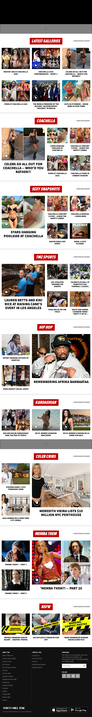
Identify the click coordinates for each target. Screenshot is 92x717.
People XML (6, 694)
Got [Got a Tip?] (7, 9)
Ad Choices (6, 664)
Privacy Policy (83, 659)
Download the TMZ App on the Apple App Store (60, 710)
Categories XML (7, 685)
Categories (6, 682)
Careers (34, 661)
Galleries (5, 688)
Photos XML (6, 697)
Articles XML (6, 673)
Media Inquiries (37, 667)
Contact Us (36, 655)
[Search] (89, 14)
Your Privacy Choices (9, 667)
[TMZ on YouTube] (73, 676)
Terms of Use (6, 661)
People (4, 691)
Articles (5, 670)
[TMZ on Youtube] (13, 3)
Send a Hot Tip (37, 658)
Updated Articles (7, 676)
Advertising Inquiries (39, 664)
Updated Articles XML (9, 679)
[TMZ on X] (8, 3)
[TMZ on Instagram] (18, 3)
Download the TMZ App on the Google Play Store (79, 710)
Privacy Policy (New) (9, 658)
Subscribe (84, 666)
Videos (4, 700)
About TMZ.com (7, 655)
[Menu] (3, 14)
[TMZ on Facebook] (3, 3)
